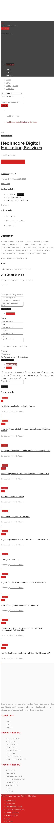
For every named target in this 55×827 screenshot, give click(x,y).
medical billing (21, 258)
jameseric (5, 174)
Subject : (4, 331)
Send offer (6, 310)
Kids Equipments (13, 740)
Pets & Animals (12, 746)
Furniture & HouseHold (15, 781)
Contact (9, 75)
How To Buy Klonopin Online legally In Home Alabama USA (25, 476)
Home (8, 69)
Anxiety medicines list (9, 562)
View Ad (5, 400)
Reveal (20, 194)
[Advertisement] (27, 11)
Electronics (10, 775)
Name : (4, 319)
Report (4, 389)
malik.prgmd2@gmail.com (17, 200)
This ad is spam (33, 374)
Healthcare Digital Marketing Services (21, 145)
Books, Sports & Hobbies (16, 761)
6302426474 (12, 194)
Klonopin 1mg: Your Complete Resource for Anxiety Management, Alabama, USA (21, 631)
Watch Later (11, 366)
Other (24, 380)
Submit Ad (5, 28)
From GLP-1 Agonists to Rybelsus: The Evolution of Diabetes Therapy (25, 432)
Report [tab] (9, 369)
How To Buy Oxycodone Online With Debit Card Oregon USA (25, 655)
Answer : (4, 352)
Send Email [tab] (10, 314)
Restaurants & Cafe (14, 778)
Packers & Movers (13, 758)
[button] (4, 136)
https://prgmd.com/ (14, 197)
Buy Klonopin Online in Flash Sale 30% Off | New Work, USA (25, 542)
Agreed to (16, 358)
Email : (3, 325)
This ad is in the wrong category (25, 377)
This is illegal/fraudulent (14, 374)
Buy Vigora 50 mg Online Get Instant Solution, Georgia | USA (25, 453)
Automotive (10, 772)
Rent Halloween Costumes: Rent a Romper (18, 408)
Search (4, 105)
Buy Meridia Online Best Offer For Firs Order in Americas (24, 585)
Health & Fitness (12, 116)
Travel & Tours (12, 787)
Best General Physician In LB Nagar (15, 519)
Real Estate (10, 755)
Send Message (7, 361)
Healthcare (11, 258)
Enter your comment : (10, 300)
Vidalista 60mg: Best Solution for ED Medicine (19, 608)
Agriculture (10, 743)
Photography (11, 749)
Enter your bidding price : (12, 294)
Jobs (8, 790)
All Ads (8, 72)
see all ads (5, 184)
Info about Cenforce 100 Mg (12, 499)
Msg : (3, 337)
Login (3, 25)
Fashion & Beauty (13, 752)
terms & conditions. (21, 358)
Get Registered (12, 25)
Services (9, 793)
